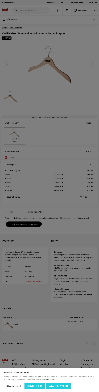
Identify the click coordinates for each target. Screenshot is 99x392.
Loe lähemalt (51, 379)
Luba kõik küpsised (58, 386)
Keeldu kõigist (34, 386)
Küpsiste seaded (13, 386)
